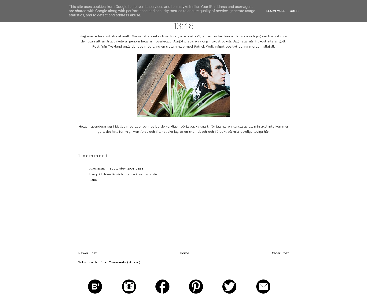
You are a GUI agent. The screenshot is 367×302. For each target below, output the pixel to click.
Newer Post (87, 253)
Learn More (275, 11)
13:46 (183, 25)
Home (184, 253)
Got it (294, 11)
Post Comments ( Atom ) (120, 262)
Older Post (280, 253)
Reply (93, 179)
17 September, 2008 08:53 (124, 168)
